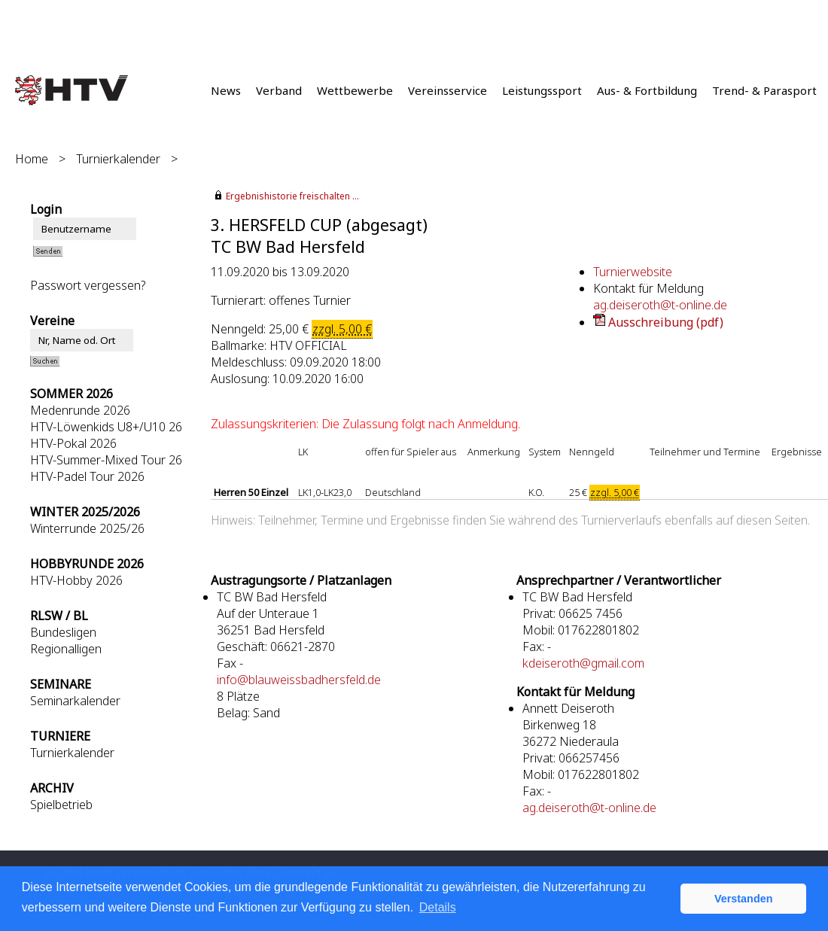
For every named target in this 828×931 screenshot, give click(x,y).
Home (31, 159)
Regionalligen (66, 648)
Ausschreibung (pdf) (665, 322)
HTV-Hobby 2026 (76, 580)
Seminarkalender (75, 700)
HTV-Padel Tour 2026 (87, 476)
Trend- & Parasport (764, 90)
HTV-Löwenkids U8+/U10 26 (106, 426)
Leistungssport (542, 90)
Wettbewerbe (355, 90)
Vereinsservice (447, 90)
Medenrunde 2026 (80, 410)
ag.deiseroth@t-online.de (660, 305)
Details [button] (437, 907)
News (226, 90)
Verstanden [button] (743, 899)
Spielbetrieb (61, 804)
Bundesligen (63, 632)
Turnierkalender (118, 159)
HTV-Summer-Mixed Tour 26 (106, 460)
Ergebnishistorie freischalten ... (292, 196)
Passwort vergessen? (87, 285)
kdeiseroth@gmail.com (583, 663)
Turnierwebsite (632, 271)
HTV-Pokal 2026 (73, 443)
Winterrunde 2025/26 (87, 528)
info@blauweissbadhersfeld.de (299, 679)
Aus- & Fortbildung (647, 90)
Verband (279, 90)
